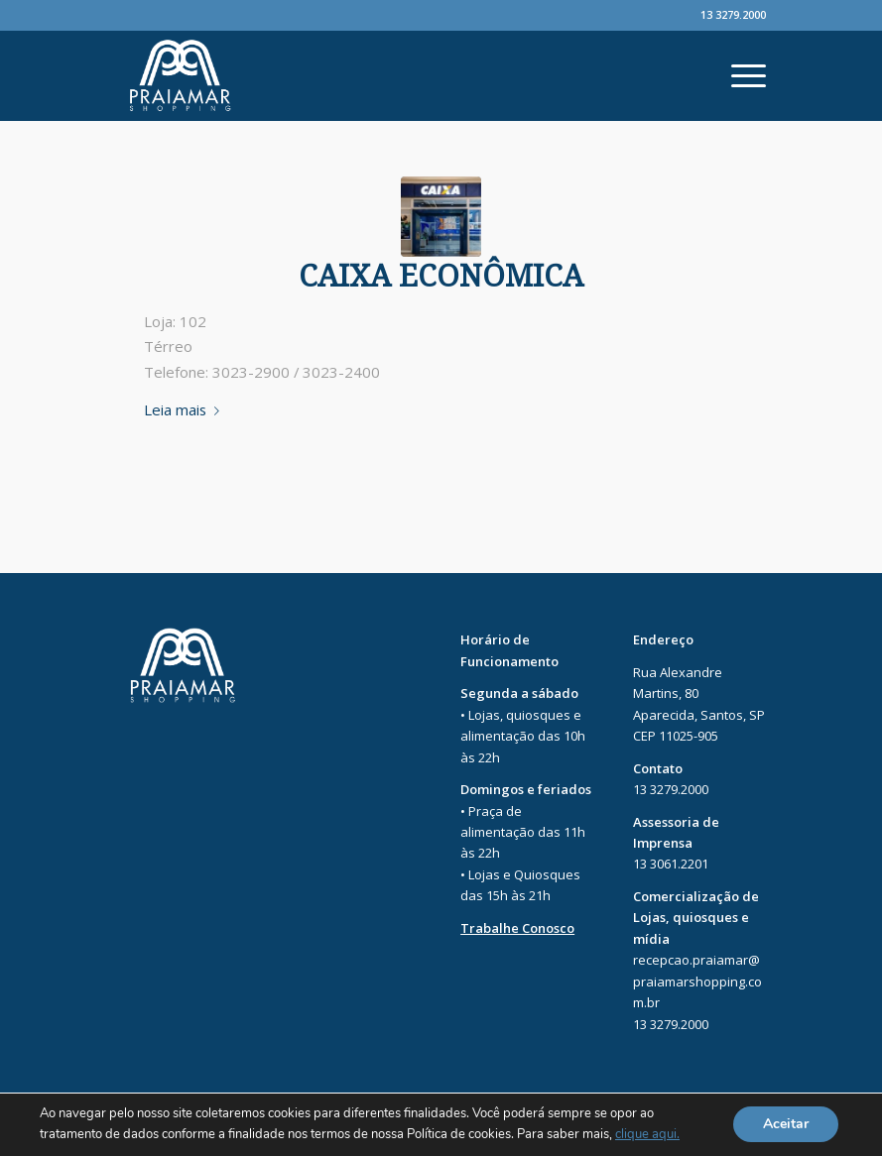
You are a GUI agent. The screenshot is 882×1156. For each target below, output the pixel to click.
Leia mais (185, 409)
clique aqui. (647, 1135)
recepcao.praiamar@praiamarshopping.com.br (697, 981)
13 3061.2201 (670, 863)
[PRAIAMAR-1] (441, 216)
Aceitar (786, 1124)
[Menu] (738, 75)
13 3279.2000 (733, 14)
